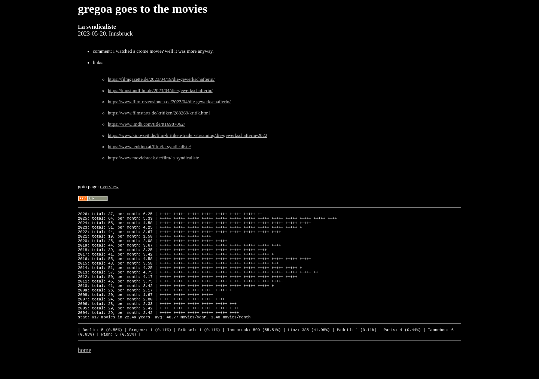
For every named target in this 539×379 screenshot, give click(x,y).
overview (109, 186)
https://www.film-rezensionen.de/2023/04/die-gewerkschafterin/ (169, 101)
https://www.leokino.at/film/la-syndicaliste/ (149, 146)
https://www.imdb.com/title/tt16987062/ (146, 124)
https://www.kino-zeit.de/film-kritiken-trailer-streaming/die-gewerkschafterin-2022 (187, 135)
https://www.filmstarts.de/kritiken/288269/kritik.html (159, 113)
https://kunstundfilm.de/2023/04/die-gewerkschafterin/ (160, 90)
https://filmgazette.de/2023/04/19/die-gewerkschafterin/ (161, 79)
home (84, 369)
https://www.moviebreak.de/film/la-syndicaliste (153, 158)
